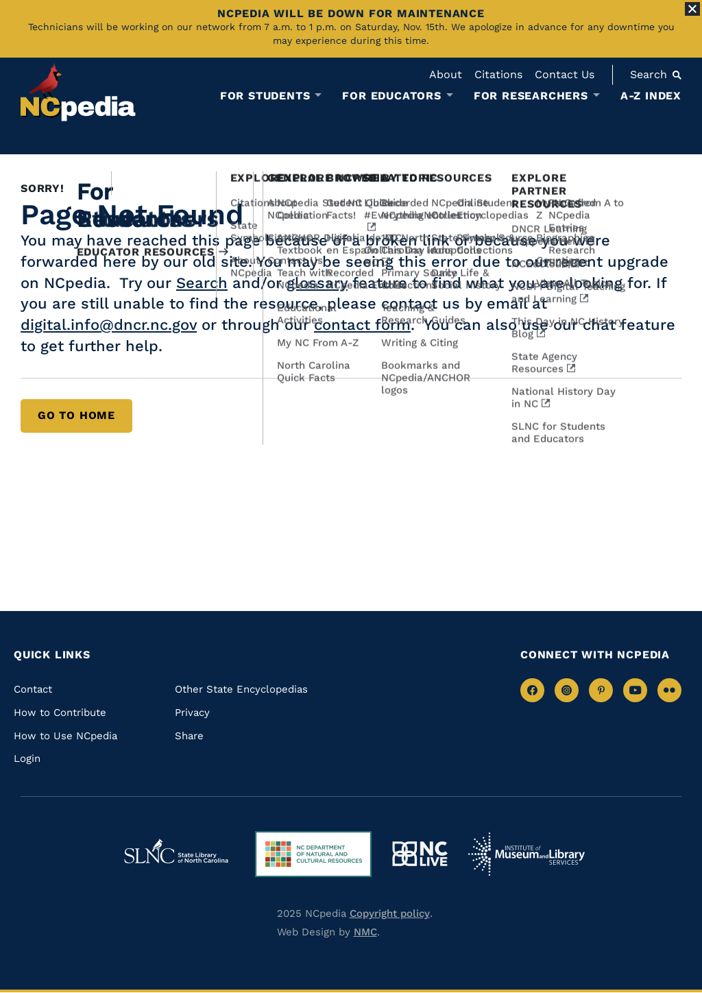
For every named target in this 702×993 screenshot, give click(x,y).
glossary (317, 282)
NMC (365, 932)
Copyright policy (390, 913)
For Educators (391, 96)
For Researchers (531, 96)
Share (189, 736)
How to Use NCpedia (65, 736)
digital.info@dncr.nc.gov (109, 324)
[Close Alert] (692, 9)
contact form (362, 324)
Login (27, 758)
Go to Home (76, 415)
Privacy (192, 712)
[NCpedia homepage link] (78, 92)
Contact (33, 689)
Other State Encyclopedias (241, 689)
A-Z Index (650, 95)
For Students (265, 96)
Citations (498, 74)
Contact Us (564, 74)
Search (202, 282)
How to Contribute (60, 712)
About (445, 74)
